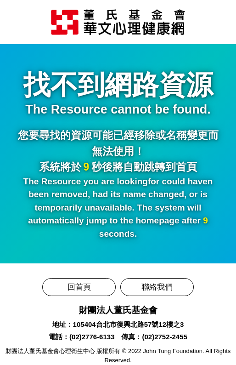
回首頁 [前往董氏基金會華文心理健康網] (79, 287)
